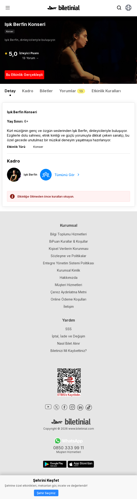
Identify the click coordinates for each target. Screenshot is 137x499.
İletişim (68, 306)
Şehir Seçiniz (46, 493)
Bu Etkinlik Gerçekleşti (24, 75)
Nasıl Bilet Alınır (68, 343)
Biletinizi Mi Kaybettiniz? (68, 351)
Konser (9, 31)
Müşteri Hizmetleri (68, 285)
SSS (68, 329)
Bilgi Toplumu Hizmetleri (68, 234)
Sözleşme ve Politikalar (68, 256)
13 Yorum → (30, 58)
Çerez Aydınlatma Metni (68, 292)
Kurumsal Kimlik (68, 270)
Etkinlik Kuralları (106, 90)
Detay (10, 90)
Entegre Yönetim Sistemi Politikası (68, 263)
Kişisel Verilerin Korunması (68, 249)
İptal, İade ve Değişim (68, 336)
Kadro (27, 90)
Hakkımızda (68, 278)
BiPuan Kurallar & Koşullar (68, 241)
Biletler (46, 90)
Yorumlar (72, 90)
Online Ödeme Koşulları (68, 299)
